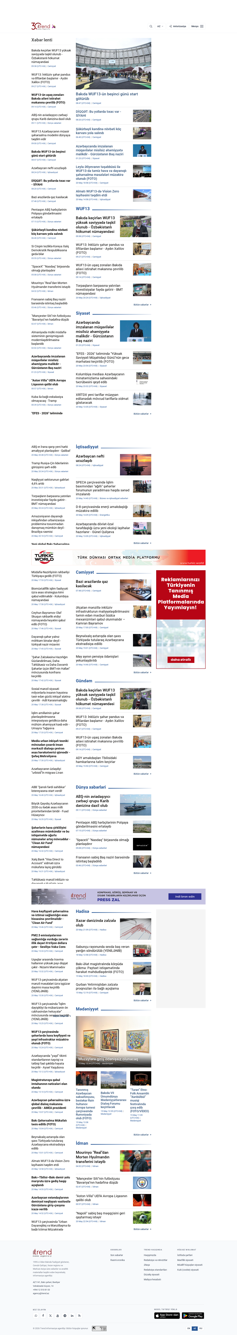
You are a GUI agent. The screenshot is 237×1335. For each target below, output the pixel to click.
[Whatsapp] (36, 1316)
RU (200, 1328)
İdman (82, 1143)
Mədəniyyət (87, 1009)
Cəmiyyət (85, 572)
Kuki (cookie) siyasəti (188, 1269)
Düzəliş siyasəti (151, 1274)
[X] (50, 1316)
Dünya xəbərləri (91, 787)
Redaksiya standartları (155, 1269)
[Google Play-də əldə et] (193, 1315)
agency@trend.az (41, 1293)
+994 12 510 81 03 (41, 1289)
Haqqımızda (150, 1255)
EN (188, 1328)
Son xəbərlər (116, 1255)
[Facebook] (43, 1316)
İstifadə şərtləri (184, 1255)
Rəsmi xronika (117, 1260)
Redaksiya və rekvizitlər (155, 1260)
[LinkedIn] (72, 1316)
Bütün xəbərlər (141, 304)
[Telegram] (65, 1316)
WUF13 (83, 208)
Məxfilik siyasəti (185, 1260)
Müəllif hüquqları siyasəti (189, 1265)
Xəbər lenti (41, 39)
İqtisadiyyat (87, 446)
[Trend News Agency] (42, 1253)
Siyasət (83, 313)
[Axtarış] (151, 26)
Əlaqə (147, 1265)
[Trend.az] (43, 26)
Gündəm (84, 680)
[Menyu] (197, 26)
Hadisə (82, 911)
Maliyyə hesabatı (152, 1279)
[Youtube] (58, 1316)
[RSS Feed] (79, 1316)
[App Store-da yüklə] (167, 1315)
